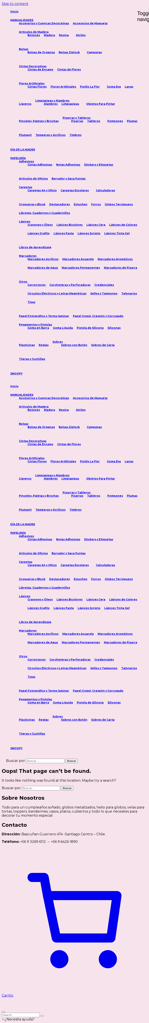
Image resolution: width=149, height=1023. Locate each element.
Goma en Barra (38, 327)
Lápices (24, 221)
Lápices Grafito (39, 233)
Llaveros (25, 103)
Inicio (14, 11)
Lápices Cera (95, 224)
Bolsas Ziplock (69, 52)
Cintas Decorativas (32, 66)
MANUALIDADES (21, 20)
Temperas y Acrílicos (50, 135)
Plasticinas (27, 345)
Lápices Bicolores (70, 224)
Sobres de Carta (103, 345)
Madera (49, 35)
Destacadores (59, 204)
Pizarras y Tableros (77, 117)
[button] (18, 1019)
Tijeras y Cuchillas (32, 359)
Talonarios (129, 293)
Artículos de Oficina (33, 178)
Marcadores (28, 255)
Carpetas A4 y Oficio (42, 190)
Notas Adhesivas (68, 164)
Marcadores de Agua (43, 267)
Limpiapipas (70, 103)
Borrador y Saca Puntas (69, 178)
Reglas (44, 345)
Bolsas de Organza (41, 52)
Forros (96, 204)
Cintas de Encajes (40, 69)
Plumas (132, 121)
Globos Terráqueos (119, 204)
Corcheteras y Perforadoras (70, 284)
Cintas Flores (37, 86)
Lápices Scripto (89, 233)
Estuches (80, 204)
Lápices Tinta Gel (117, 233)
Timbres (75, 135)
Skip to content (15, 4)
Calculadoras (105, 190)
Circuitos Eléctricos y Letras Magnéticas (57, 293)
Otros (23, 281)
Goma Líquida (63, 327)
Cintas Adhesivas (40, 164)
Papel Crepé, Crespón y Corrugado (98, 316)
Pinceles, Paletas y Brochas (39, 121)
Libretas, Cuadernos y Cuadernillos (44, 213)
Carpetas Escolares (75, 190)
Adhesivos (26, 161)
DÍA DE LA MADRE (22, 149)
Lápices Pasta (64, 233)
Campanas (94, 52)
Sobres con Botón (74, 345)
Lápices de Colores (123, 224)
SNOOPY (16, 373)
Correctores (37, 284)
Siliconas (114, 327)
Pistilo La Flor (90, 86)
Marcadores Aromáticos (115, 259)
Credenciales (104, 284)
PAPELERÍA (18, 158)
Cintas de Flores (69, 69)
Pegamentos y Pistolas (35, 324)
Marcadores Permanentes (81, 267)
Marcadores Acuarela (78, 259)
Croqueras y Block (32, 204)
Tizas (31, 302)
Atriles (81, 35)
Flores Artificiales (32, 83)
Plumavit (25, 135)
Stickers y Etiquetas (98, 164)
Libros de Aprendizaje (35, 247)
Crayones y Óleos (40, 224)
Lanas (129, 86)
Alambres (51, 103)
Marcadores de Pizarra (120, 267)
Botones (34, 35)
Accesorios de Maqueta (90, 23)
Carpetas (25, 187)
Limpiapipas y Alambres (52, 100)
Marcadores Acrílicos (43, 259)
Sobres (57, 341)
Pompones (115, 121)
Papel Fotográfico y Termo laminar (44, 316)
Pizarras (77, 121)
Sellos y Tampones (103, 293)
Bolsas (23, 49)
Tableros (93, 121)
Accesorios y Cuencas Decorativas (44, 23)
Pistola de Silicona (90, 327)
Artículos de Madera (34, 31)
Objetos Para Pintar (100, 103)
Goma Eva (114, 86)
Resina (64, 35)
